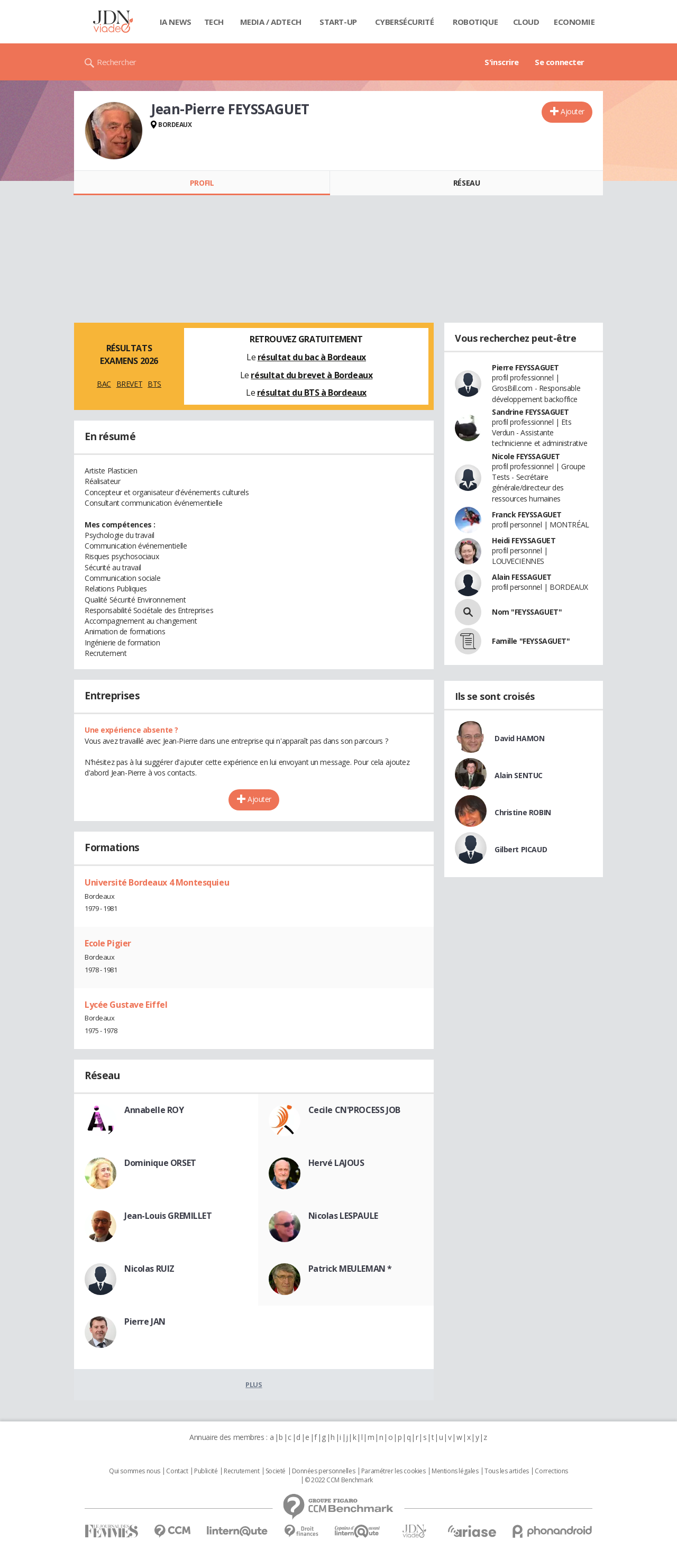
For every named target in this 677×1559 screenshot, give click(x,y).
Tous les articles (506, 1471)
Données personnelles (323, 1471)
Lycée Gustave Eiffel (126, 1004)
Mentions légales (455, 1471)
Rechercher (116, 62)
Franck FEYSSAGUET (527, 514)
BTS (154, 384)
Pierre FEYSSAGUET (525, 367)
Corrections (551, 1471)
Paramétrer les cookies (393, 1471)
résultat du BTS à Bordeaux (312, 392)
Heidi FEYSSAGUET (523, 540)
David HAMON (519, 738)
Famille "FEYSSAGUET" (531, 641)
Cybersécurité (404, 21)
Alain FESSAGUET (522, 577)
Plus (253, 1384)
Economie (574, 21)
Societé (276, 1471)
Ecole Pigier (108, 943)
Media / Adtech (270, 21)
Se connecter (559, 62)
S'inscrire (501, 62)
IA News (175, 21)
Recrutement (241, 1471)
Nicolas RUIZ (149, 1268)
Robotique (475, 21)
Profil (202, 183)
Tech (214, 21)
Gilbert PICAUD (521, 849)
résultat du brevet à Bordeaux (311, 375)
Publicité (205, 1471)
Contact (177, 1471)
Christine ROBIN (523, 812)
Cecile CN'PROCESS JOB (354, 1110)
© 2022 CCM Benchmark (339, 1480)
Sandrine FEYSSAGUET (530, 412)
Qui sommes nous (134, 1471)
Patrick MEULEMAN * (350, 1268)
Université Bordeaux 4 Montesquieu (157, 882)
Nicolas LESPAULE (343, 1215)
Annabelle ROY (154, 1110)
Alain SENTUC (519, 775)
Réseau (466, 183)
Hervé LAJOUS (336, 1163)
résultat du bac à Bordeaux (312, 357)
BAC (104, 384)
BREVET (129, 384)
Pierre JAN (145, 1321)
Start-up (338, 21)
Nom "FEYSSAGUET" (527, 612)
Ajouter (572, 111)
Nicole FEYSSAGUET (526, 456)
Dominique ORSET (160, 1163)
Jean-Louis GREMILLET (168, 1215)
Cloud (526, 21)
